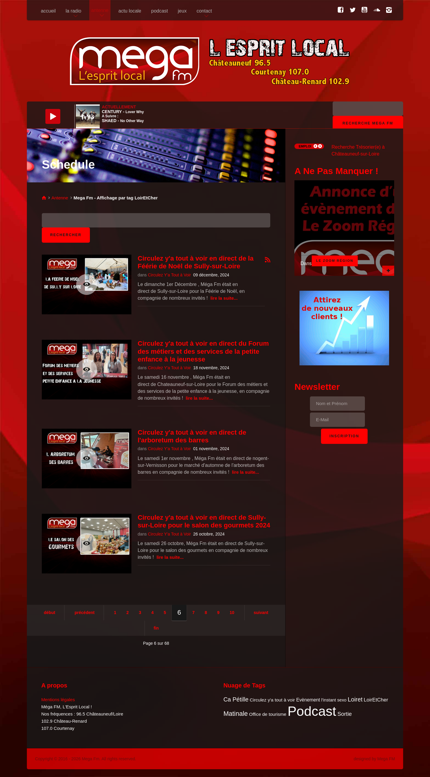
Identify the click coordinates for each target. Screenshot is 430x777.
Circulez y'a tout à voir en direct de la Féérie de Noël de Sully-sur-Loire (196, 262)
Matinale (235, 713)
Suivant (261, 612)
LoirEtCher (376, 700)
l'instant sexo (333, 700)
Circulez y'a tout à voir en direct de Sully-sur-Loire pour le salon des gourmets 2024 (204, 521)
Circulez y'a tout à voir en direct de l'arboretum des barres (192, 436)
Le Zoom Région (335, 260)
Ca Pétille (235, 699)
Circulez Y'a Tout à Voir (169, 275)
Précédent (85, 612)
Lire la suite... (224, 298)
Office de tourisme (267, 714)
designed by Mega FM (374, 758)
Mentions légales (58, 699)
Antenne (59, 197)
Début (49, 612)
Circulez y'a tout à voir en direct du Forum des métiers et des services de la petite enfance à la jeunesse (203, 351)
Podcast (312, 711)
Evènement (308, 699)
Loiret (355, 699)
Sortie (344, 714)
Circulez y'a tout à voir (272, 699)
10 (232, 612)
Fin (156, 628)
